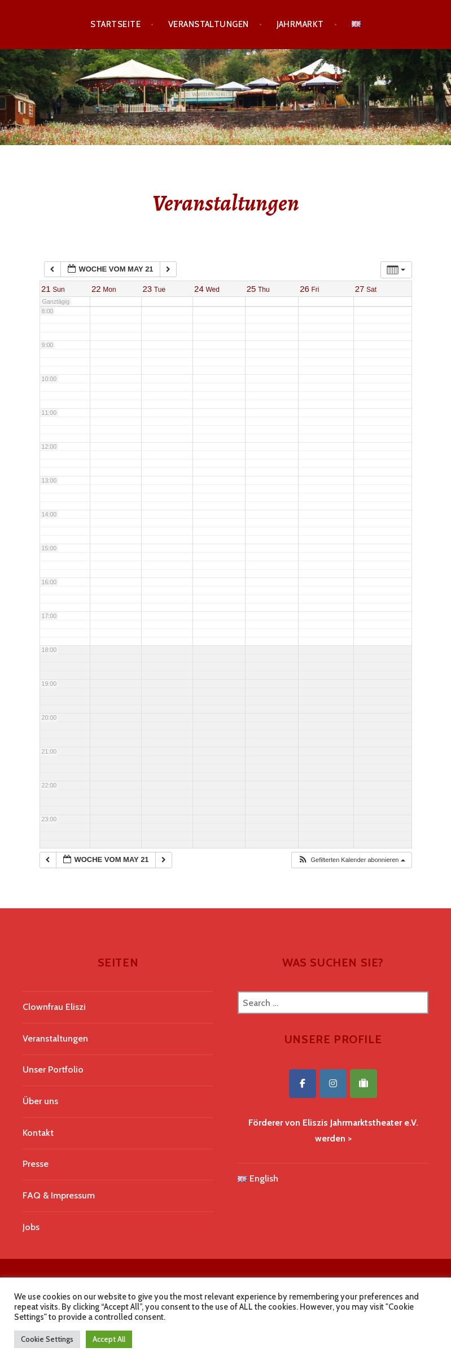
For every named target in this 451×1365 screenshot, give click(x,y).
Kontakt (38, 1132)
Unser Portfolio (53, 1069)
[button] (351, 860)
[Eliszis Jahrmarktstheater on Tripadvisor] (363, 1083)
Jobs (31, 1227)
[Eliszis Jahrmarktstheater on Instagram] (333, 1083)
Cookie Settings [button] (47, 1339)
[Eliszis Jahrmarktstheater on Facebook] (302, 1083)
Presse (36, 1163)
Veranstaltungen (208, 24)
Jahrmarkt (300, 24)
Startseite (115, 24)
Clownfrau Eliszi (54, 1006)
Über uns (40, 1101)
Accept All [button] (109, 1339)
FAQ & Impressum (59, 1195)
